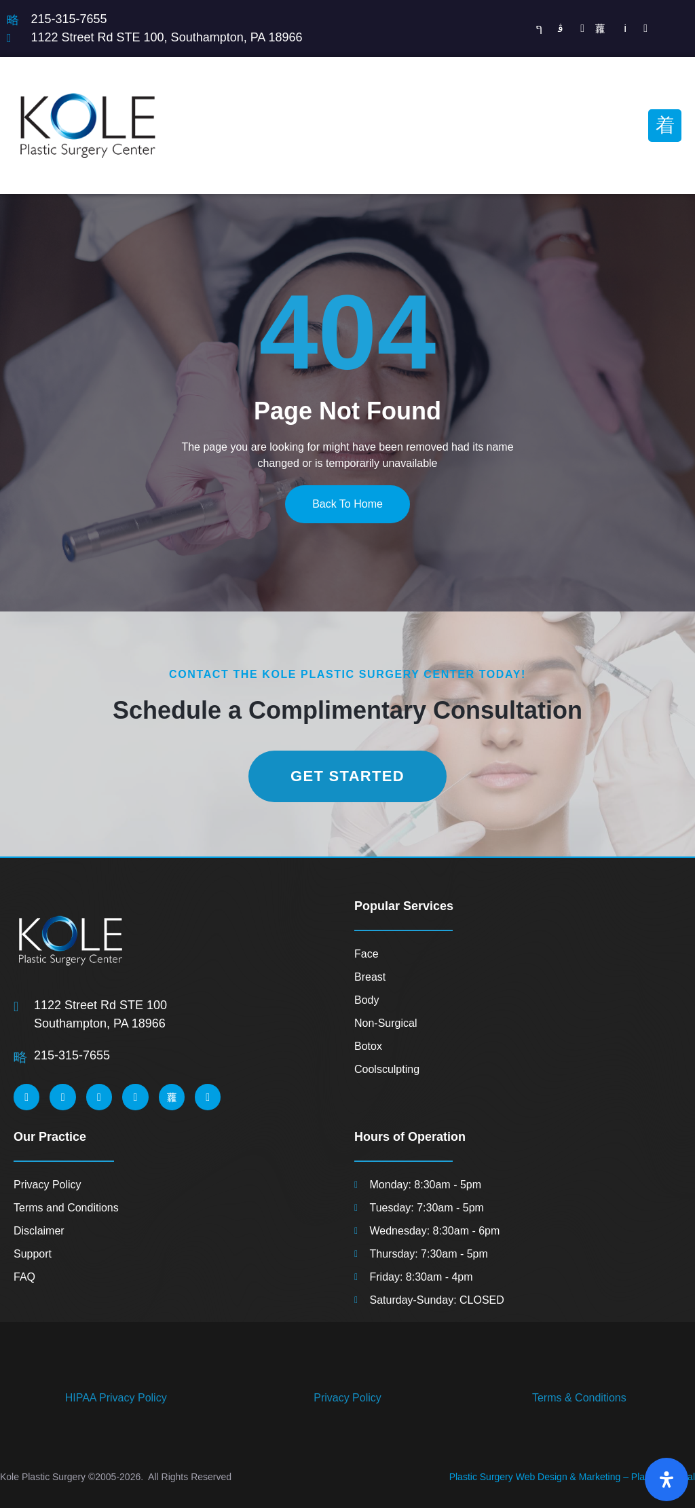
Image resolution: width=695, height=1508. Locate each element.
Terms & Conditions (579, 1397)
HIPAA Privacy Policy (116, 1397)
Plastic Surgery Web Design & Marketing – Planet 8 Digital (572, 1476)
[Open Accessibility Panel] (666, 1479)
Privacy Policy (347, 1397)
